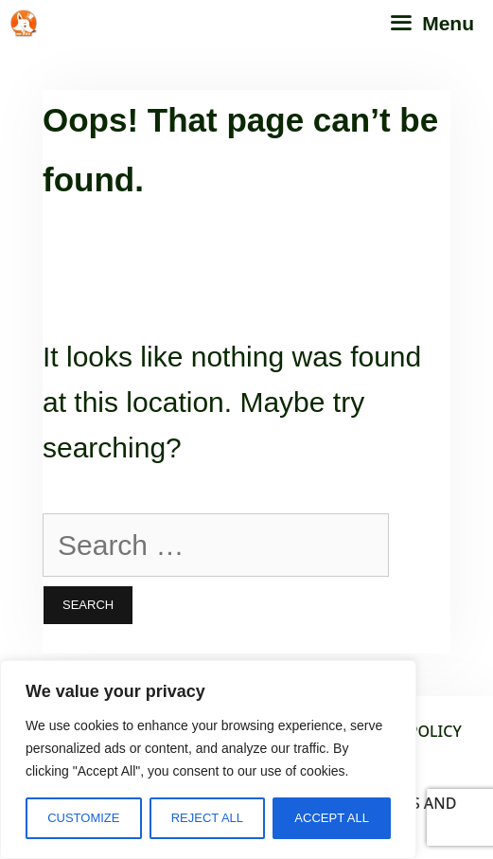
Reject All (207, 818)
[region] (208, 759)
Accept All (331, 818)
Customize (83, 818)
